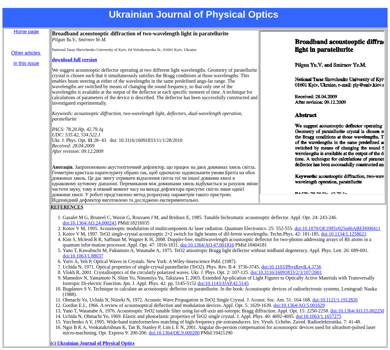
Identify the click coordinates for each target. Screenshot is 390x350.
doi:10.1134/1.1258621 (344, 233)
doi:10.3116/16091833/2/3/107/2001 (286, 272)
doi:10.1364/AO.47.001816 (207, 244)
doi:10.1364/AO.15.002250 (357, 310)
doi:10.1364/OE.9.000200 (174, 332)
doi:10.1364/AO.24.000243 (89, 223)
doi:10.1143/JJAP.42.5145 (223, 283)
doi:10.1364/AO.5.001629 (299, 305)
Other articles (26, 53)
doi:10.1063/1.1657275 (318, 316)
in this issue (26, 63)
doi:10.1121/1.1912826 (335, 299)
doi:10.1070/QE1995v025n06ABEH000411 (338, 228)
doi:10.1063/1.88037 (83, 255)
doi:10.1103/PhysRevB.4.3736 (291, 266)
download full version (74, 59)
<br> (322, 112)
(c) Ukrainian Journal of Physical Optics (93, 343)
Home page (26, 31)
